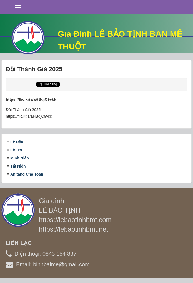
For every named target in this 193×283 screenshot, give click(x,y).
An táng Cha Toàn (26, 174)
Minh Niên (19, 158)
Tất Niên (18, 166)
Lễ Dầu (16, 142)
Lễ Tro (16, 150)
